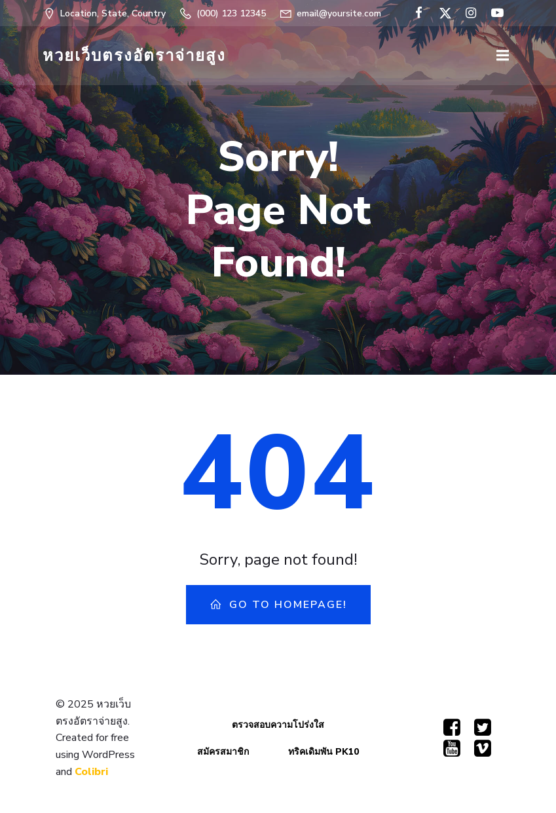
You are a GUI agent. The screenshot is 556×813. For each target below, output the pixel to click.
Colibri (91, 772)
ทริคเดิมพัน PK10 (323, 752)
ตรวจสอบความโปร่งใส (278, 725)
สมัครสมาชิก (223, 752)
